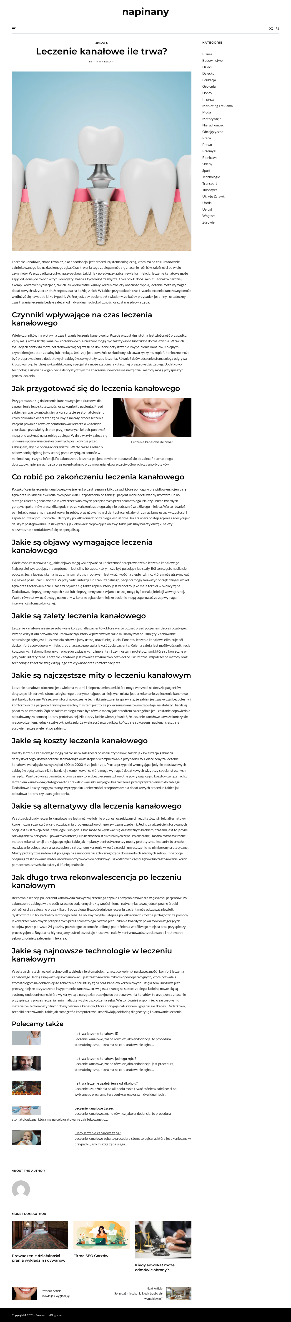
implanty (92, 841)
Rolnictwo (209, 157)
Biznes (207, 54)
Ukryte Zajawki (214, 196)
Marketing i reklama (217, 106)
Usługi (207, 209)
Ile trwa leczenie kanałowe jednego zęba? (105, 1058)
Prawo (207, 145)
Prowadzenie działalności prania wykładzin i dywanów (38, 1258)
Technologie (211, 177)
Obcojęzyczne (212, 132)
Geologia (209, 86)
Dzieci (207, 67)
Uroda (207, 203)
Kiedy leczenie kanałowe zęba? (97, 1133)
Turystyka (210, 190)
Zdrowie (101, 42)
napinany (145, 11)
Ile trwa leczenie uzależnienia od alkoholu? (106, 1083)
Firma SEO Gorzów (90, 1256)
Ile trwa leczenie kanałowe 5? (96, 1033)
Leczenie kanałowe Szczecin (95, 1108)
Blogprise (56, 1315)
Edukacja (209, 80)
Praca (206, 138)
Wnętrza (209, 216)
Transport (209, 183)
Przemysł (209, 151)
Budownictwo (212, 60)
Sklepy (207, 164)
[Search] (277, 28)
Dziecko (208, 73)
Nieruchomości (213, 125)
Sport (206, 170)
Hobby (207, 93)
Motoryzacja (211, 119)
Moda (206, 112)
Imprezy (208, 99)
